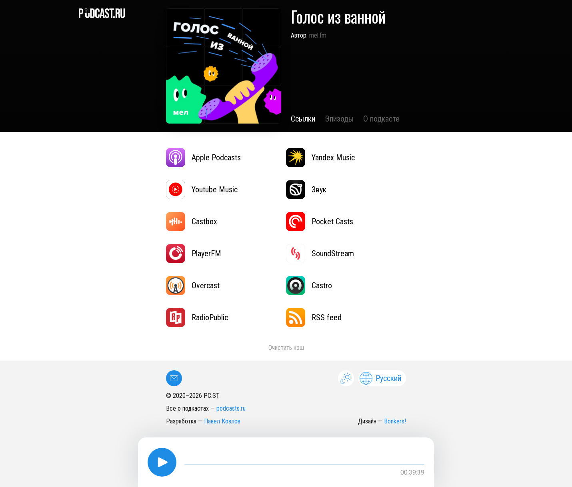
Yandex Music (320, 157)
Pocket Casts (319, 221)
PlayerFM (193, 253)
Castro (309, 285)
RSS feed (314, 317)
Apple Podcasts (203, 157)
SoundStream (320, 253)
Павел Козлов (222, 421)
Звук (306, 189)
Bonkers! (395, 421)
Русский (380, 378)
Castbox (191, 221)
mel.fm (317, 35)
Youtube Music (202, 189)
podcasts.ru (231, 408)
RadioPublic (197, 317)
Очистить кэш (286, 347)
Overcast (193, 285)
